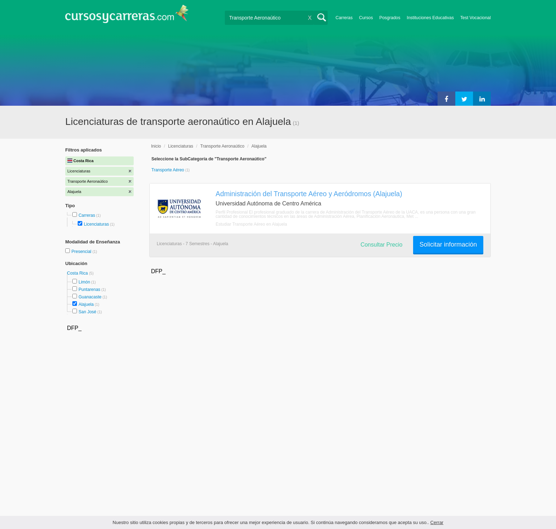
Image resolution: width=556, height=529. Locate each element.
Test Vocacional (475, 18)
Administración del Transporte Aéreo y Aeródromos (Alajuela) (309, 194)
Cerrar (437, 522)
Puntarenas (89, 289)
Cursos (366, 18)
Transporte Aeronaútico (222, 146)
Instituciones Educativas (430, 18)
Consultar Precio (381, 245)
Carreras (343, 18)
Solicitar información (448, 244)
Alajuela (86, 304)
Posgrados (389, 18)
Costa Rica (78, 273)
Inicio (156, 146)
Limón (84, 282)
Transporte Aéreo (168, 169)
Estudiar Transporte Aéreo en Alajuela (251, 224)
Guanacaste (89, 296)
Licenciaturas (96, 224)
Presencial (81, 251)
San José (87, 311)
